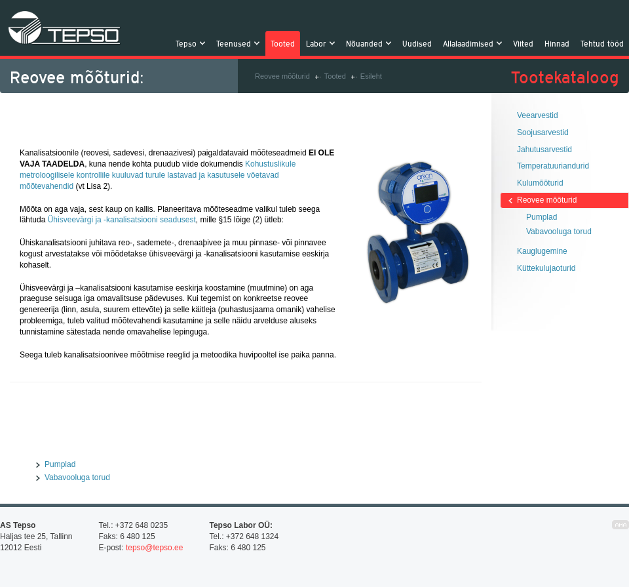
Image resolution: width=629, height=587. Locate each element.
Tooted (283, 43)
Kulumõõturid (540, 183)
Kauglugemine (542, 251)
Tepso (65, 28)
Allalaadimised (470, 43)
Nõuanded (366, 43)
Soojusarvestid (543, 132)
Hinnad (556, 43)
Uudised (417, 43)
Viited (523, 43)
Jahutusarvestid (544, 149)
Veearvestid (537, 115)
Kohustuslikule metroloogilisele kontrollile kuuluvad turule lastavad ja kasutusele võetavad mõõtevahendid (157, 175)
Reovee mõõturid (282, 76)
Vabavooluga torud (77, 477)
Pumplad (60, 464)
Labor (318, 43)
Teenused (235, 43)
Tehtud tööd (602, 43)
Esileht (371, 76)
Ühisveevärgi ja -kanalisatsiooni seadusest (122, 219)
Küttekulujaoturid (546, 268)
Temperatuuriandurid (553, 166)
